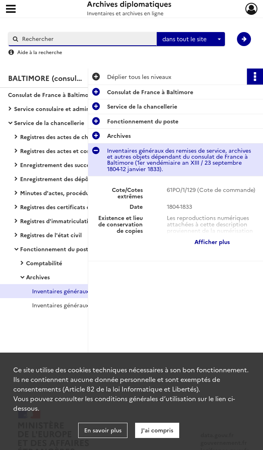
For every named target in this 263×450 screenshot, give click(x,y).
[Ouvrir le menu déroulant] (11, 9)
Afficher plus (212, 242)
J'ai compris (157, 430)
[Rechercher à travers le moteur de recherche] (86, 38)
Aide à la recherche (39, 51)
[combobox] (191, 39)
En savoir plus (102, 430)
